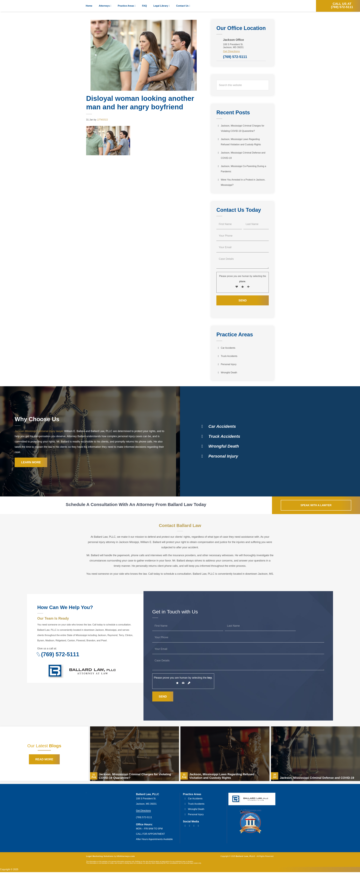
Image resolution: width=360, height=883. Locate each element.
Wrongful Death (229, 372)
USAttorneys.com (126, 857)
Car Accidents (228, 348)
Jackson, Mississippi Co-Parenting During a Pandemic (243, 169)
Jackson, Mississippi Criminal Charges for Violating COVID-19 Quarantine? (242, 128)
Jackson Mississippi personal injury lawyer (39, 431)
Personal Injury (228, 364)
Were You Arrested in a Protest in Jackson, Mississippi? (243, 182)
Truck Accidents (229, 356)
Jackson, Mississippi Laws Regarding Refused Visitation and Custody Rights (241, 142)
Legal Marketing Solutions (100, 857)
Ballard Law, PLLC (22, 6)
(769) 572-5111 (235, 57)
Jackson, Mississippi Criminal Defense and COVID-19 (243, 155)
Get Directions (231, 51)
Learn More (31, 462)
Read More (44, 759)
